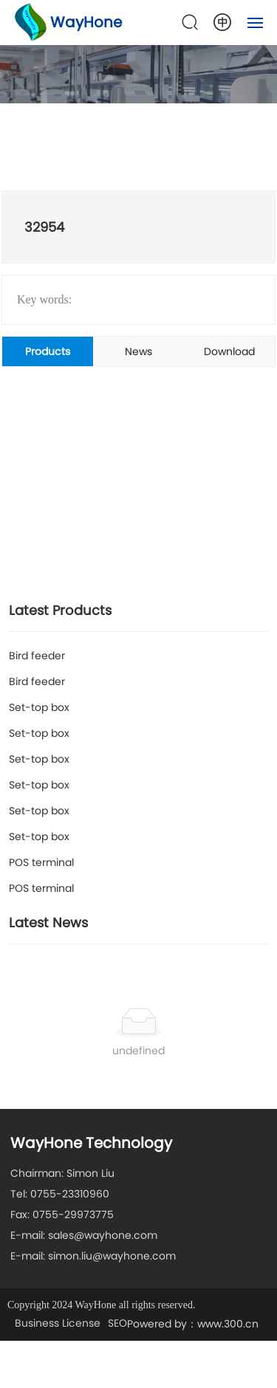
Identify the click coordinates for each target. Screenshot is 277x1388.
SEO (117, 1323)
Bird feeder (37, 655)
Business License (57, 1323)
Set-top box (39, 707)
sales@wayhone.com (102, 1235)
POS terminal (41, 862)
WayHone (86, 22)
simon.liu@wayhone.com (112, 1255)
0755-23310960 (69, 1193)
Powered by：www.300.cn (193, 1323)
